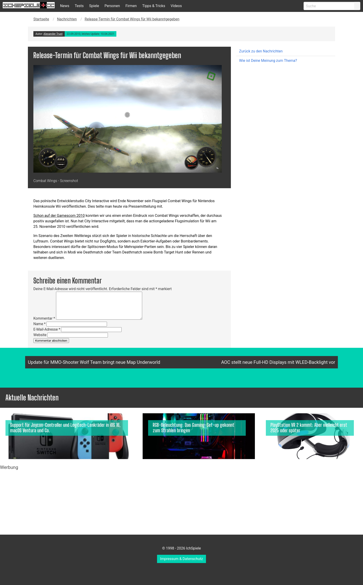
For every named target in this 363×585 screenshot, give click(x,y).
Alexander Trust (53, 33)
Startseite (41, 19)
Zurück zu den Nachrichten (261, 51)
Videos (176, 6)
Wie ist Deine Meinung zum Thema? (268, 60)
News (64, 6)
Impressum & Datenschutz (181, 559)
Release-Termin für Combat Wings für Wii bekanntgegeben (132, 19)
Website (39, 335)
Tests (79, 6)
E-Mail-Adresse (46, 329)
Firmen (131, 6)
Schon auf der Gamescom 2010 (59, 215)
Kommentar (44, 318)
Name (39, 324)
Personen (112, 6)
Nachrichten (67, 19)
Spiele (94, 6)
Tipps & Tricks (153, 6)
